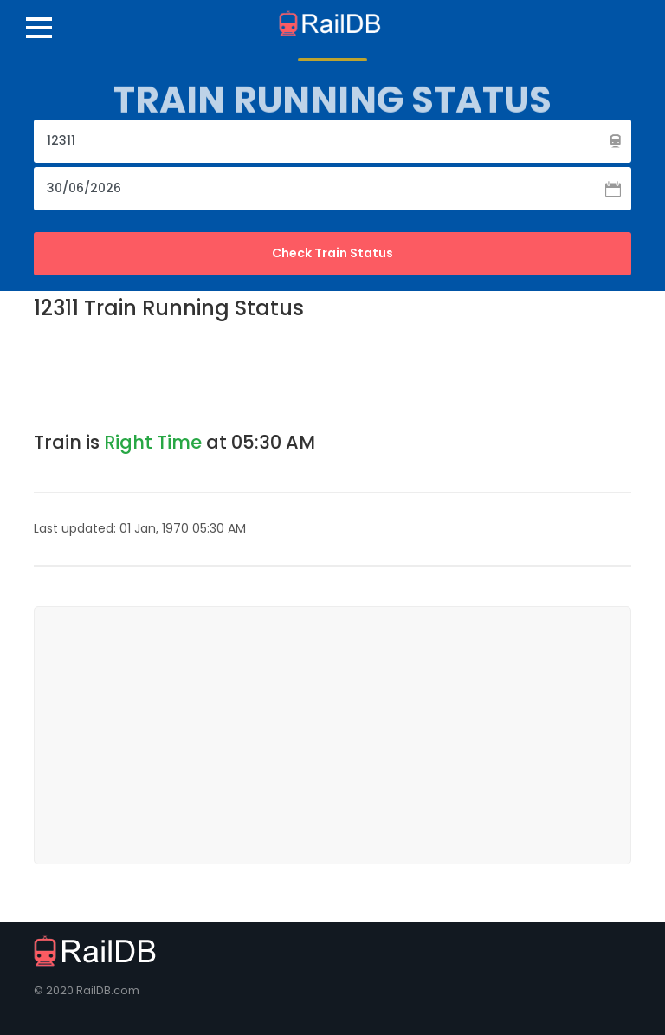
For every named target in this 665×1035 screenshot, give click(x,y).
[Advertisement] (349, 367)
